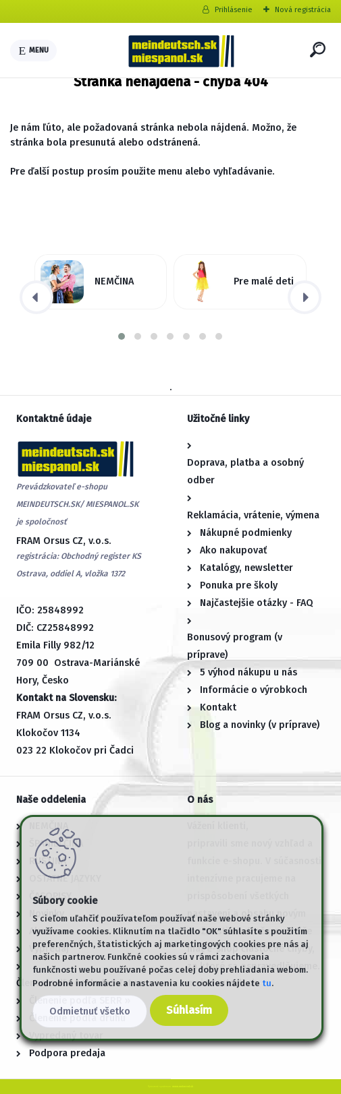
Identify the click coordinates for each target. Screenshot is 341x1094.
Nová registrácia (303, 9)
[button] (121, 336)
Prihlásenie (234, 9)
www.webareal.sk (182, 1086)
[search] (318, 49)
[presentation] (36, 297)
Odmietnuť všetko (89, 1011)
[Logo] (181, 50)
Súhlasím (189, 1010)
